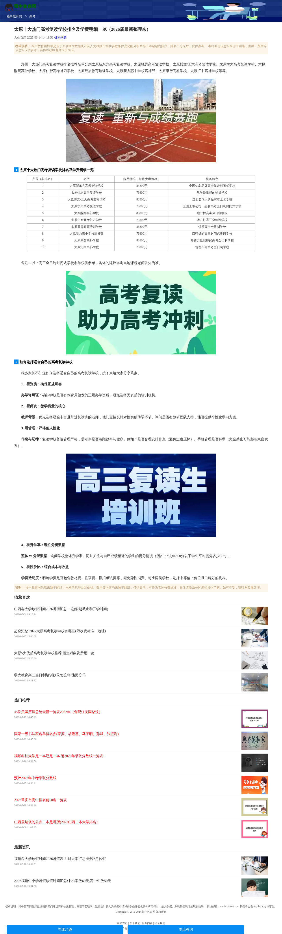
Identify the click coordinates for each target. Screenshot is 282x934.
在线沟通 (65, 929)
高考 (32, 16)
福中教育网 (14, 16)
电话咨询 (186, 929)
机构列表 (60, 37)
